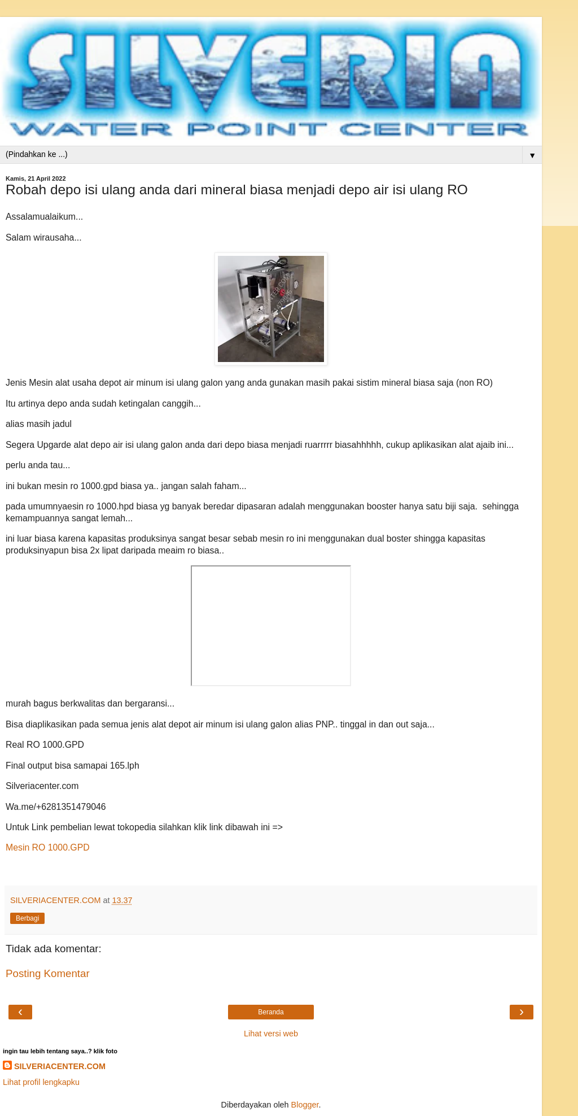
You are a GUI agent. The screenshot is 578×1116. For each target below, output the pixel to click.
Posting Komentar (48, 973)
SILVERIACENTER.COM (60, 1066)
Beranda (270, 1012)
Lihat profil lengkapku (41, 1082)
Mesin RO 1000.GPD (48, 847)
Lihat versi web (271, 1033)
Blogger (305, 1104)
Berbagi (27, 918)
